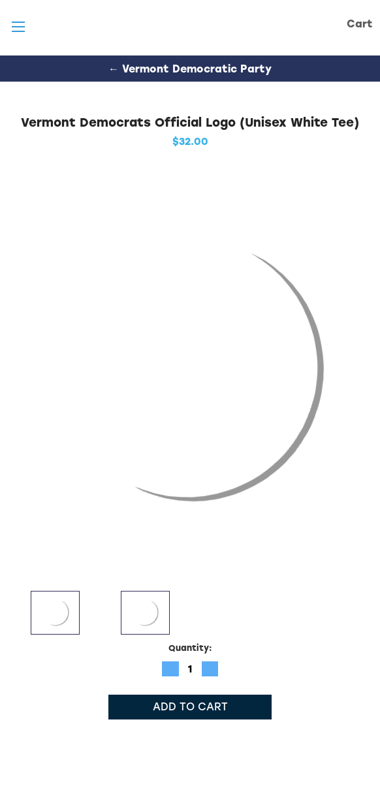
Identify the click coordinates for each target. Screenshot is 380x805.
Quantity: (190, 648)
